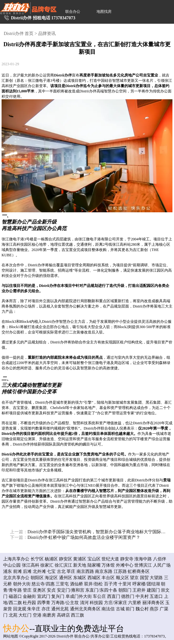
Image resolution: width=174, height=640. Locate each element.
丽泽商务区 (153, 602)
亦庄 (46, 609)
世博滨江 (143, 565)
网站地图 (10, 636)
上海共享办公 (16, 559)
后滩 (27, 571)
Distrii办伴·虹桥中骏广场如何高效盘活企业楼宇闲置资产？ (75, 537)
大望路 (156, 577)
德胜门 (127, 596)
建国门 (153, 590)
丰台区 (108, 577)
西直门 (113, 596)
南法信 (108, 609)
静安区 (65, 559)
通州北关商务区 (85, 609)
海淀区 (51, 577)
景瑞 (167, 480)
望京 (134, 577)
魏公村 (142, 609)
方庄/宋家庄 (115, 602)
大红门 (25, 615)
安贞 (51, 590)
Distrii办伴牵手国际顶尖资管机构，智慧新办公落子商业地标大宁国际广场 (88, 531)
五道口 (156, 596)
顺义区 (122, 577)
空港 (37, 615)
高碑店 (63, 615)
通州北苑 (60, 609)
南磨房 (49, 615)
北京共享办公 (16, 577)
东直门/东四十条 (101, 590)
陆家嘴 (94, 565)
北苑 (13, 615)
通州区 (65, 577)
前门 (130, 609)
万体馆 (108, 565)
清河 (84, 602)
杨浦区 (51, 559)
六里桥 (134, 602)
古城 (120, 609)
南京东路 (103, 571)
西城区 (94, 577)
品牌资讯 (47, 33)
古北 (61, 571)
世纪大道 (110, 559)
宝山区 (94, 559)
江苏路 (120, 571)
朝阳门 (125, 590)
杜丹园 (29, 602)
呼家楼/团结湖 (146, 584)
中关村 (142, 596)
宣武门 (43, 596)
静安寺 (126, 559)
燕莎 (154, 609)
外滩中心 (124, 565)
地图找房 (104, 11)
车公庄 (99, 596)
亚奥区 (39, 590)
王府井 (139, 590)
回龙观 (19, 609)
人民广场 (162, 565)
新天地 (79, 565)
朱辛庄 (33, 609)
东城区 (79, 577)
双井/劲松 (93, 584)
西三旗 (77, 615)
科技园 (96, 602)
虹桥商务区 (139, 571)
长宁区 (37, 559)
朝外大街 (22, 584)
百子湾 (110, 584)
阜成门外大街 (79, 596)
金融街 (29, 596)
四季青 (43, 602)
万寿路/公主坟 (65, 602)
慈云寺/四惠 (43, 584)
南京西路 (85, 571)
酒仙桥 (76, 584)
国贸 (144, 577)
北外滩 (39, 571)
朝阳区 (37, 577)
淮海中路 (143, 559)
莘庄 (71, 571)
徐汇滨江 (63, 565)
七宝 (51, 571)
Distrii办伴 (63, 75)
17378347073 (63, 18)
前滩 (17, 571)
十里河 (124, 584)
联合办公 (72, 11)
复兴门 (57, 596)
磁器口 (15, 596)
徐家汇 (46, 565)
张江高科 (30, 565)
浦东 (7, 571)
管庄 (27, 590)
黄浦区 (79, 559)
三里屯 (62, 584)
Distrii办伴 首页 (18, 33)
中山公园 (12, 565)
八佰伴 (159, 559)
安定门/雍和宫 (70, 590)
